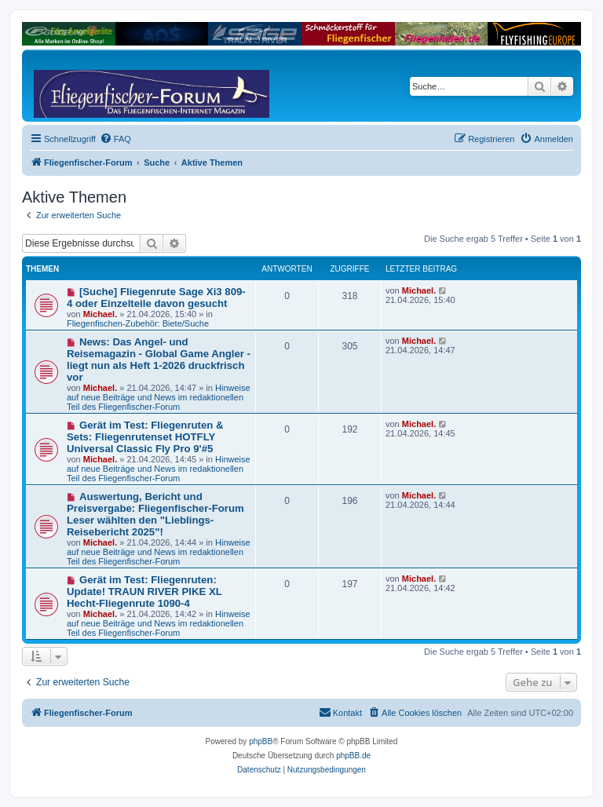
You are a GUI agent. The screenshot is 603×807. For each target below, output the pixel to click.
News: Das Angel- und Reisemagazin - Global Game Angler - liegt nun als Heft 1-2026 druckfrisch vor (158, 359)
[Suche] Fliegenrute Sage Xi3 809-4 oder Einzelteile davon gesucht (156, 297)
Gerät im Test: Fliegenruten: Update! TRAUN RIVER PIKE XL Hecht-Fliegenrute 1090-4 (144, 591)
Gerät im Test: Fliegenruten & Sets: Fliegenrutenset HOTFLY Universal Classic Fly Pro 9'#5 (145, 437)
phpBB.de (353, 755)
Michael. (100, 314)
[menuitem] (115, 139)
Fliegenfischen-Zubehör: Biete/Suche (138, 323)
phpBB (260, 741)
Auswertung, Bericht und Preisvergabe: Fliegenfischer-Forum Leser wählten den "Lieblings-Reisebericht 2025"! (155, 514)
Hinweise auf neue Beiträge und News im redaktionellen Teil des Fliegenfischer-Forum (158, 397)
